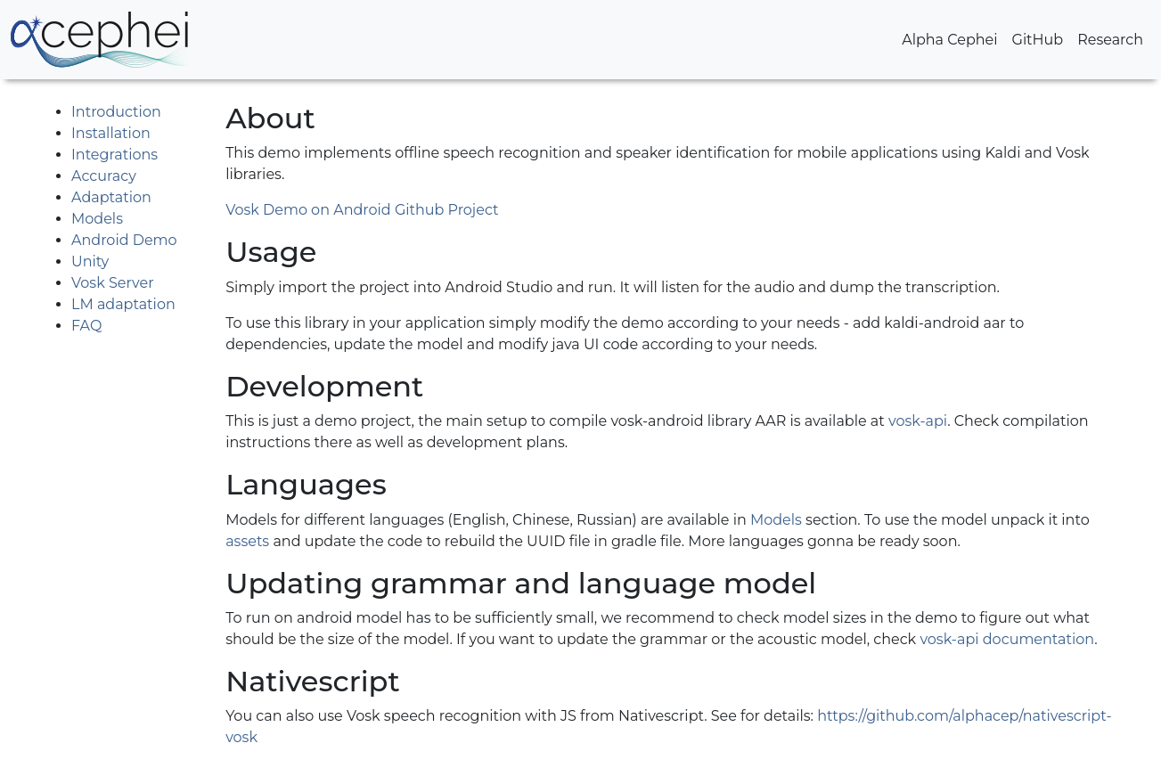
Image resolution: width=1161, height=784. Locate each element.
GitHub (1038, 39)
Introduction (116, 111)
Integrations (114, 154)
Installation (111, 133)
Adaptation (111, 197)
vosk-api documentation (1007, 639)
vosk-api (917, 420)
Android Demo (124, 240)
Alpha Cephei (949, 39)
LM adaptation (123, 304)
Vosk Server (112, 282)
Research (1110, 39)
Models (97, 218)
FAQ (86, 325)
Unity (90, 261)
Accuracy (103, 175)
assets (247, 541)
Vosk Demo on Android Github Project (361, 209)
